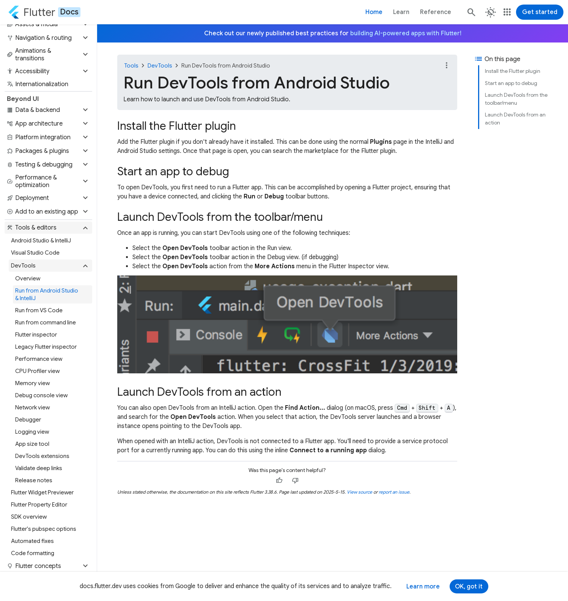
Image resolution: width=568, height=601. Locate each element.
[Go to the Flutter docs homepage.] (44, 12)
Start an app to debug (511, 83)
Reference (435, 12)
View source (359, 492)
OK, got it (469, 586)
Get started (539, 12)
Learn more (423, 586)
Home (373, 12)
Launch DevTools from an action (515, 118)
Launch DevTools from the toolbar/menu (516, 98)
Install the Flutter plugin (512, 71)
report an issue (394, 492)
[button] (48, 24)
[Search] (470, 12)
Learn (401, 12)
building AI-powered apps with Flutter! (405, 33)
